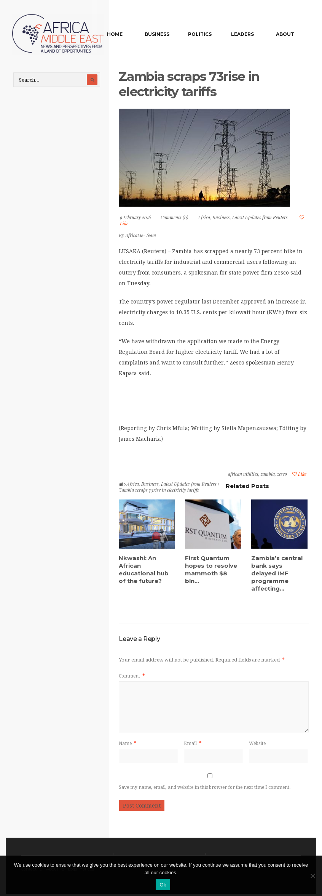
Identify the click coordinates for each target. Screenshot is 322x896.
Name (127, 744)
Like (299, 475)
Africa (204, 218)
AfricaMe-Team (140, 236)
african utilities (243, 475)
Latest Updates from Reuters (260, 218)
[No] (312, 876)
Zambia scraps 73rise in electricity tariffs (194, 84)
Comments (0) (174, 218)
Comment (132, 676)
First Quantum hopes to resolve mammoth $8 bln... (211, 570)
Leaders (247, 34)
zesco (282, 475)
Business (168, 34)
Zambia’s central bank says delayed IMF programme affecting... (277, 574)
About (286, 34)
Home (129, 34)
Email (192, 744)
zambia (268, 475)
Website (257, 744)
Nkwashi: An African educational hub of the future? (144, 570)
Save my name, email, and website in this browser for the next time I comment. (204, 787)
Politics (207, 34)
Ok (162, 885)
